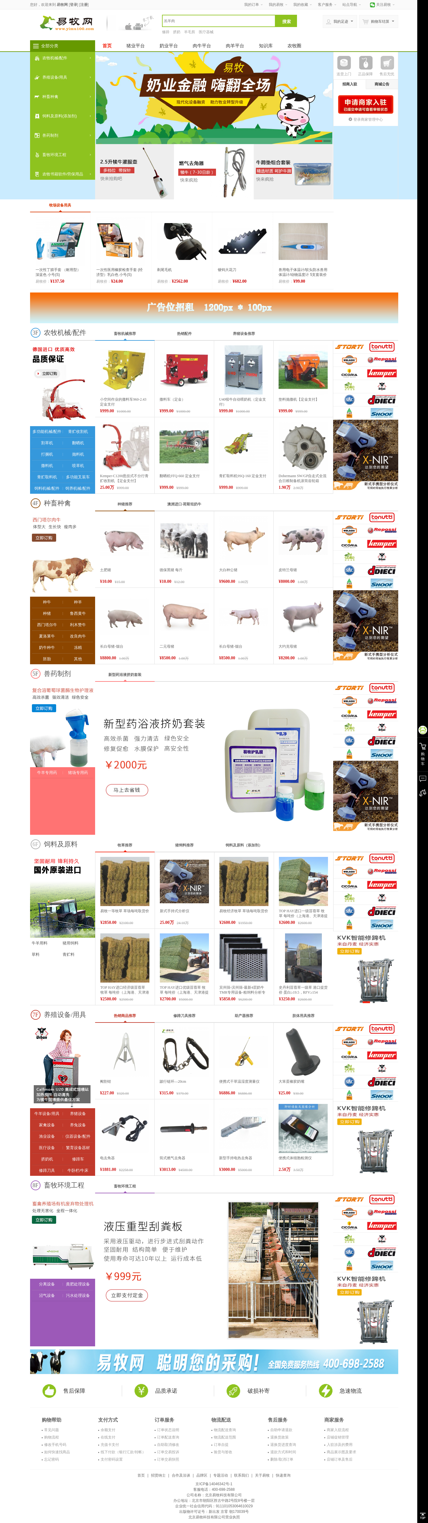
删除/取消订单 (281, 1459)
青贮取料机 (47, 477)
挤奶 (176, 32)
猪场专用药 (78, 772)
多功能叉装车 (78, 477)
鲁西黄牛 (78, 613)
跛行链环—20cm (173, 1081)
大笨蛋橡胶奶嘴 (291, 1081)
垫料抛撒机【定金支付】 (299, 399)
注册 (84, 4)
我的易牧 (276, 4)
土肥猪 (105, 570)
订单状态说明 (168, 1430)
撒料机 (47, 465)
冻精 (78, 647)
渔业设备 (47, 1136)
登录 (73, 4)
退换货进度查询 (283, 1445)
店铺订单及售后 (340, 1459)
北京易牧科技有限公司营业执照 (214, 1517)
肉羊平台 (235, 45)
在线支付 (108, 1437)
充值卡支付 (110, 1445)
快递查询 (283, 1475)
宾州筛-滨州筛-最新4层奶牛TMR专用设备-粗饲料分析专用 (242, 992)
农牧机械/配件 (54, 58)
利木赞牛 (78, 624)
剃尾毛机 (164, 270)
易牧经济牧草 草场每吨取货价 (243, 911)
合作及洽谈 (181, 1475)
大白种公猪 (228, 570)
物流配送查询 (225, 1430)
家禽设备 (47, 1125)
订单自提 (221, 1445)
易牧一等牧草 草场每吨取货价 (124, 911)
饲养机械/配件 (78, 488)
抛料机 (78, 454)
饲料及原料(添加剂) (59, 116)
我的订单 (251, 4)
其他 (78, 659)
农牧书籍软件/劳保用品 (62, 174)
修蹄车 (78, 1159)
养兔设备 (78, 1125)
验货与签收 (223, 1452)
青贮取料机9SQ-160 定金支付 (242, 476)
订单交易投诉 (168, 1452)
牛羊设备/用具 (47, 1113)
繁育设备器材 (78, 1147)
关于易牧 (262, 1475)
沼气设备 (47, 1295)
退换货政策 (279, 1437)
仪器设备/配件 (78, 1136)
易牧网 (62, 4)
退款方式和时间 (283, 1452)
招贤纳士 (158, 1475)
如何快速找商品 (57, 1452)
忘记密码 (51, 1459)
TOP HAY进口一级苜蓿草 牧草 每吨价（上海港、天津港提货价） (303, 916)
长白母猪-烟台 (111, 646)
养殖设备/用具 (54, 77)
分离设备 (47, 1284)
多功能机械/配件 (47, 431)
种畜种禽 (50, 96)
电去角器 (107, 1158)
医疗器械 (206, 32)
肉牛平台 (202, 45)
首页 (107, 45)
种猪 (47, 613)
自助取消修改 (168, 1445)
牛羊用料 (40, 943)
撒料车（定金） (172, 399)
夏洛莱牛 (47, 636)
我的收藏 (300, 4)
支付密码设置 (112, 1459)
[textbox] (219, 20)
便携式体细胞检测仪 (295, 1158)
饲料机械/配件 (47, 488)
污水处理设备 (78, 1295)
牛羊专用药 (47, 772)
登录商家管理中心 (366, 119)
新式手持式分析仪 (174, 911)
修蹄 (165, 32)
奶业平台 (169, 45)
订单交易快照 (168, 1459)
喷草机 (78, 465)
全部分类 (49, 45)
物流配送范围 (225, 1437)
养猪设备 (78, 1113)
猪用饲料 (71, 943)
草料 (36, 954)
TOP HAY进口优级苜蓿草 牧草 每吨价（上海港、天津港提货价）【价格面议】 (184, 992)
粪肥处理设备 (78, 1284)
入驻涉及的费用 (340, 1445)
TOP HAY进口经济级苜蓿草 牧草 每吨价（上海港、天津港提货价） (124, 992)
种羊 (78, 602)
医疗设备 (47, 1147)
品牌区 (201, 1475)
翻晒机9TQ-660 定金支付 (180, 476)
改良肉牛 (78, 636)
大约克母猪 (288, 646)
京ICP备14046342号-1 (213, 1484)
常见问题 (51, 1430)
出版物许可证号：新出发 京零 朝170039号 (214, 1511)
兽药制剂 (50, 135)
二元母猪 (167, 646)
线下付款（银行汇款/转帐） (123, 1452)
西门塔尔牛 (47, 624)
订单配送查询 (168, 1437)
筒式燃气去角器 (172, 1158)
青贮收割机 (78, 431)
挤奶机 (47, 1159)
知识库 (266, 45)
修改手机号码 (55, 1445)
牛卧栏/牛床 (78, 1170)
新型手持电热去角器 (235, 1158)
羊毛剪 (189, 32)
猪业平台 (135, 45)
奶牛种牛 (47, 647)
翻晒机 (78, 443)
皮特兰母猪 (288, 570)
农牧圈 (294, 45)
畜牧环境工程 (54, 154)
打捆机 (47, 454)
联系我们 (241, 1475)
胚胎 (47, 659)
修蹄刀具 (47, 1170)
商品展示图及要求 (341, 1452)
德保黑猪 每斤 (171, 570)
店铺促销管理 (338, 1437)
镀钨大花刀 (227, 270)
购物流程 (51, 1437)
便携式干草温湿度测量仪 (239, 1081)
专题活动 (220, 1475)
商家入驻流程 (338, 1430)
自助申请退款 (281, 1430)
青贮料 (69, 954)
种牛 (47, 602)
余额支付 (108, 1430)
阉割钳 (105, 1081)
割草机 (47, 443)
